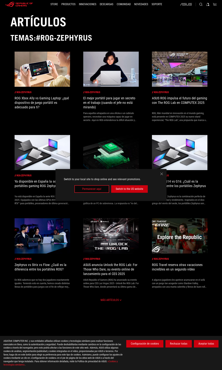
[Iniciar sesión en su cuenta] (208, 4)
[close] (162, 174)
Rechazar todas (178, 343)
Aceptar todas (206, 343)
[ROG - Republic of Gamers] (19, 4)
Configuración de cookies (145, 343)
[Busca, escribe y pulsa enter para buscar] (201, 4)
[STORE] (54, 4)
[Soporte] (157, 4)
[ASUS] (186, 4)
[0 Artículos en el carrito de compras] (215, 4)
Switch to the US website (129, 189)
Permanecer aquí (91, 189)
